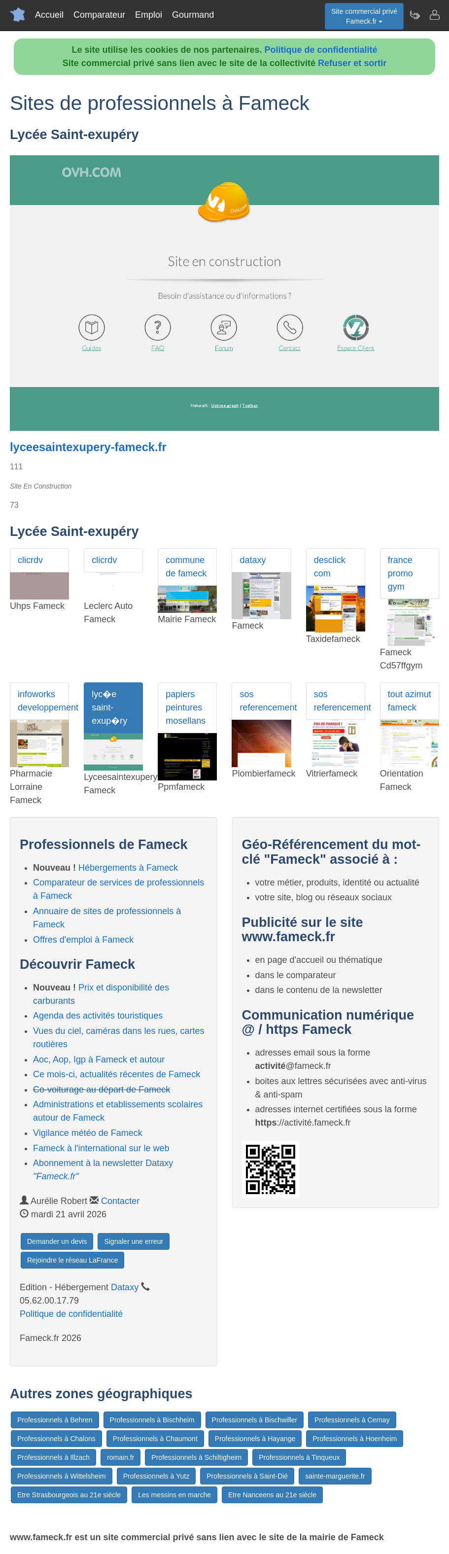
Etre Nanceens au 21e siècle (272, 1495)
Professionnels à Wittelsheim (61, 1476)
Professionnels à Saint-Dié (247, 1476)
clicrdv (30, 560)
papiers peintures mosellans (186, 707)
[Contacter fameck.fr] (434, 15)
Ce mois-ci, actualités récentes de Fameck (116, 1074)
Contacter (120, 1201)
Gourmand (193, 15)
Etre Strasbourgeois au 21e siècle (69, 1495)
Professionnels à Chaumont (155, 1439)
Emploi (148, 15)
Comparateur (99, 15)
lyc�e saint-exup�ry (109, 707)
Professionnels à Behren (55, 1420)
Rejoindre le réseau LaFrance (72, 1260)
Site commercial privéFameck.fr (364, 16)
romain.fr (120, 1457)
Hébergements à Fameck (128, 868)
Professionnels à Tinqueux (299, 1457)
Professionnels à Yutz (156, 1476)
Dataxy (124, 1287)
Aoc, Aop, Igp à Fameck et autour (99, 1059)
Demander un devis (57, 1241)
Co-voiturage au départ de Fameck (101, 1090)
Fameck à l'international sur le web (101, 1148)
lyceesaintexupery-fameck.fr (88, 447)
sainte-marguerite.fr (335, 1476)
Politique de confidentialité (321, 50)
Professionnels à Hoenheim (354, 1439)
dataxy (253, 560)
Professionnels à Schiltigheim (196, 1457)
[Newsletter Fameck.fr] (414, 15)
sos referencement (265, 700)
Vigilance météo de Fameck (87, 1133)
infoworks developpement (43, 700)
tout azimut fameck (409, 700)
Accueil (49, 15)
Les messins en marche (174, 1495)
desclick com (329, 566)
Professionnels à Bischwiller (255, 1420)
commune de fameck (186, 566)
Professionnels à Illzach (53, 1457)
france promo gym (400, 573)
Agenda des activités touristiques (98, 1016)
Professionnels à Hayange (255, 1439)
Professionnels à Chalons (56, 1439)
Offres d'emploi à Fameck (83, 940)
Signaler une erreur (133, 1241)
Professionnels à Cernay (352, 1420)
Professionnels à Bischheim (152, 1420)
